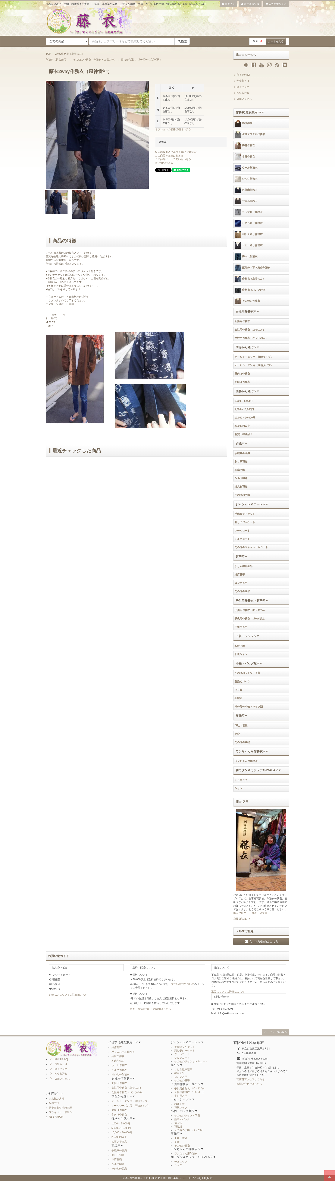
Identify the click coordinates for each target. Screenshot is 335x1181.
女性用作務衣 (242, 321)
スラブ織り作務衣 (249, 212)
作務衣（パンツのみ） (251, 290)
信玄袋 (238, 689)
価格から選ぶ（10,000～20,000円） (141, 59)
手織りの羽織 (242, 453)
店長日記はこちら (243, 918)
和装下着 (240, 645)
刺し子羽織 (241, 461)
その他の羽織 (242, 494)
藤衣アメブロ (259, 913)
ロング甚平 (241, 582)
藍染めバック (242, 681)
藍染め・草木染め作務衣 (252, 268)
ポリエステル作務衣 (250, 134)
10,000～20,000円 (245, 417)
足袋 (237, 733)
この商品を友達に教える (169, 155)
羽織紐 (238, 698)
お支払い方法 (56, 1098)
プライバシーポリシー (62, 1112)
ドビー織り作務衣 (249, 245)
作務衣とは (241, 80)
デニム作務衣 (246, 201)
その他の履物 (242, 742)
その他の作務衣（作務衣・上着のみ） (95, 59)
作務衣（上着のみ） (250, 279)
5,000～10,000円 (244, 409)
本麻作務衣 (245, 157)
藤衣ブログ (241, 86)
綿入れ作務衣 (246, 256)
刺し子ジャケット (245, 522)
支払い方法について (182, 984)
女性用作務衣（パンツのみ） (251, 338)
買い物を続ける (164, 162)
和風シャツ (241, 654)
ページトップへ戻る (275, 1032)
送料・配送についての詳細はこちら (150, 1008)
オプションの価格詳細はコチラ (173, 129)
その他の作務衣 (247, 301)
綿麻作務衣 (245, 145)
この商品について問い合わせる (173, 159)
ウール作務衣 (246, 168)
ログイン (228, 4)
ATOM (59, 1116)
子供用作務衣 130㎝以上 (249, 618)
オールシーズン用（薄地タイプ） (254, 357)
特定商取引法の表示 (60, 1107)
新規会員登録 (250, 4)
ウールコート (242, 530)
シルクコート (242, 538)
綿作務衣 (243, 123)
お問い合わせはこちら (249, 1083)
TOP (48, 53)
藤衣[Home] (241, 74)
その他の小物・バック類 (249, 706)
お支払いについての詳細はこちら (68, 994)
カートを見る (276, 41)
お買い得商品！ (244, 434)
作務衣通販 (241, 92)
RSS (51, 1116)
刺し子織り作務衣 (249, 234)
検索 (182, 41)
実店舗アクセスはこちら (251, 1079)
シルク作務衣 (246, 179)
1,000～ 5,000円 (244, 401)
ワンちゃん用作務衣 (246, 761)
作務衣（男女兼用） (57, 59)
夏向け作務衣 (242, 373)
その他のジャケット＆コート (251, 547)
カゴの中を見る (276, 4)
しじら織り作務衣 (249, 223)
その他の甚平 (242, 591)
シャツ (238, 788)
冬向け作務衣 (242, 381)
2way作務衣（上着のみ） (69, 53)
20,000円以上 (242, 425)
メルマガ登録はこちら (261, 941)
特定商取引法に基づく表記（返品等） (177, 152)
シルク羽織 (241, 478)
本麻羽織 (240, 469)
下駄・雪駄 (241, 725)
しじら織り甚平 (244, 566)
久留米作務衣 (246, 190)
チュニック (241, 780)
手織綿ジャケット (245, 513)
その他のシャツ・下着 (247, 673)
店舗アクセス (242, 98)
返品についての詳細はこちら (228, 991)
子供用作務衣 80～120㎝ (250, 610)
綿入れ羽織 (241, 486)
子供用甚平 (241, 626)
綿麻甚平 (240, 574)
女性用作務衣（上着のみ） (250, 329)
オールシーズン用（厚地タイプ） (254, 365)
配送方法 (54, 1103)
